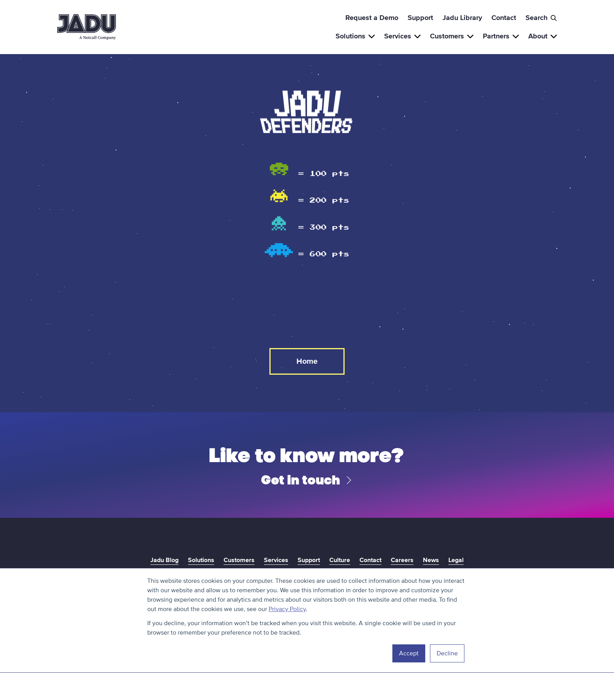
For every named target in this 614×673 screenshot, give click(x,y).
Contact (503, 17)
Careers (402, 560)
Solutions (355, 36)
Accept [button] (409, 653)
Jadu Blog (164, 560)
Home (307, 361)
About (542, 36)
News (431, 560)
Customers (451, 36)
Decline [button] (447, 653)
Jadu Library (462, 17)
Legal (456, 560)
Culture (339, 560)
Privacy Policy (287, 609)
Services (402, 36)
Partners (501, 36)
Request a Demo (371, 17)
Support (420, 17)
